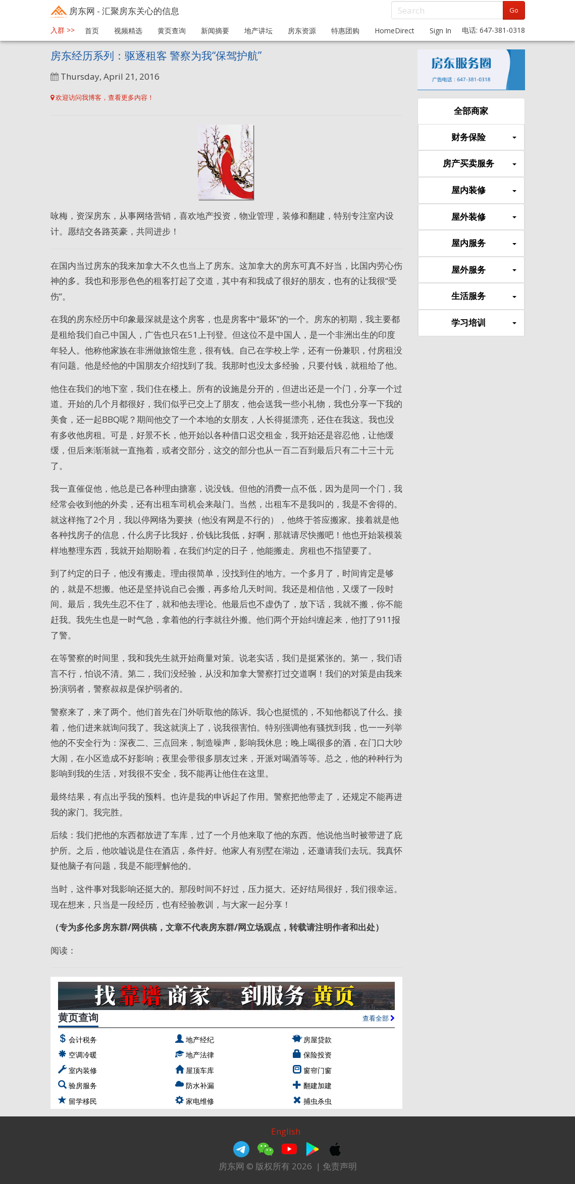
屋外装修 (483, 217)
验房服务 (83, 1085)
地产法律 (200, 1054)
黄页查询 (172, 30)
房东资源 (302, 30)
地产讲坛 (258, 30)
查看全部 (378, 1018)
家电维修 (200, 1101)
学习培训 (483, 323)
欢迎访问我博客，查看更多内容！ (102, 97)
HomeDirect (394, 30)
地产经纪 (200, 1039)
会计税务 (83, 1039)
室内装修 (83, 1070)
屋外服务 (483, 270)
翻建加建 (317, 1085)
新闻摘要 (215, 30)
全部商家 (471, 110)
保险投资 (317, 1054)
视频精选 (128, 30)
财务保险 (483, 137)
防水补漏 (200, 1085)
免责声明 (340, 1166)
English (285, 1131)
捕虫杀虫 (317, 1101)
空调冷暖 (83, 1054)
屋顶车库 (200, 1070)
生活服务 (483, 296)
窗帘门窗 (317, 1070)
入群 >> (62, 30)
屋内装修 (483, 190)
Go (513, 10)
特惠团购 (345, 30)
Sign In (440, 30)
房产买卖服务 (479, 163)
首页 (92, 30)
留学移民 (83, 1101)
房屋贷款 (317, 1039)
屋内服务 (483, 243)
